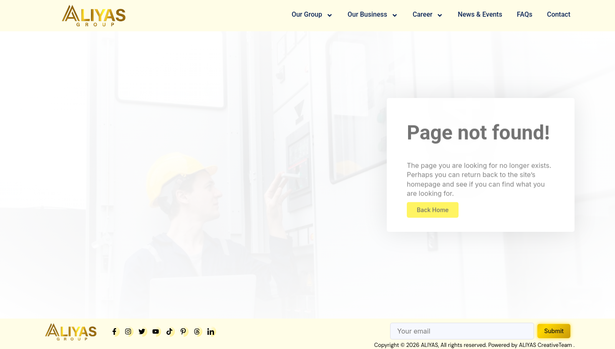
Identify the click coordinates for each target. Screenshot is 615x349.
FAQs (524, 15)
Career (428, 15)
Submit (554, 330)
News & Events (480, 15)
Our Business (373, 15)
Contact (558, 15)
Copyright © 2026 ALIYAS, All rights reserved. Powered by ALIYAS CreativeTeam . (474, 345)
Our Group (312, 15)
